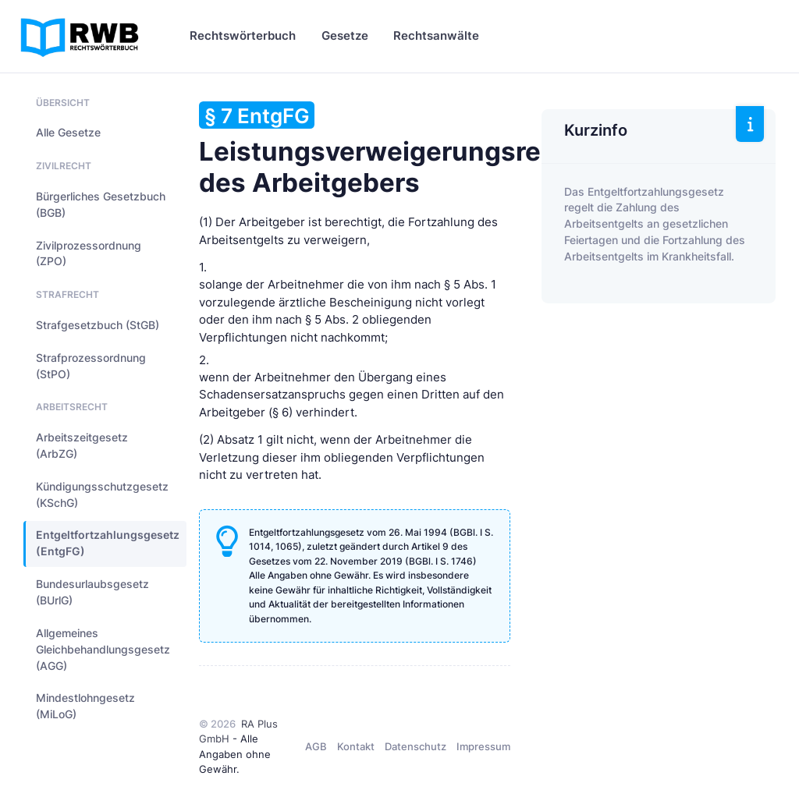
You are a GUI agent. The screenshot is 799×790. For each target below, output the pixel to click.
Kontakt (356, 746)
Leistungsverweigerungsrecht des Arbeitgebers (390, 149)
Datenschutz (415, 746)
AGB (316, 746)
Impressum (483, 746)
